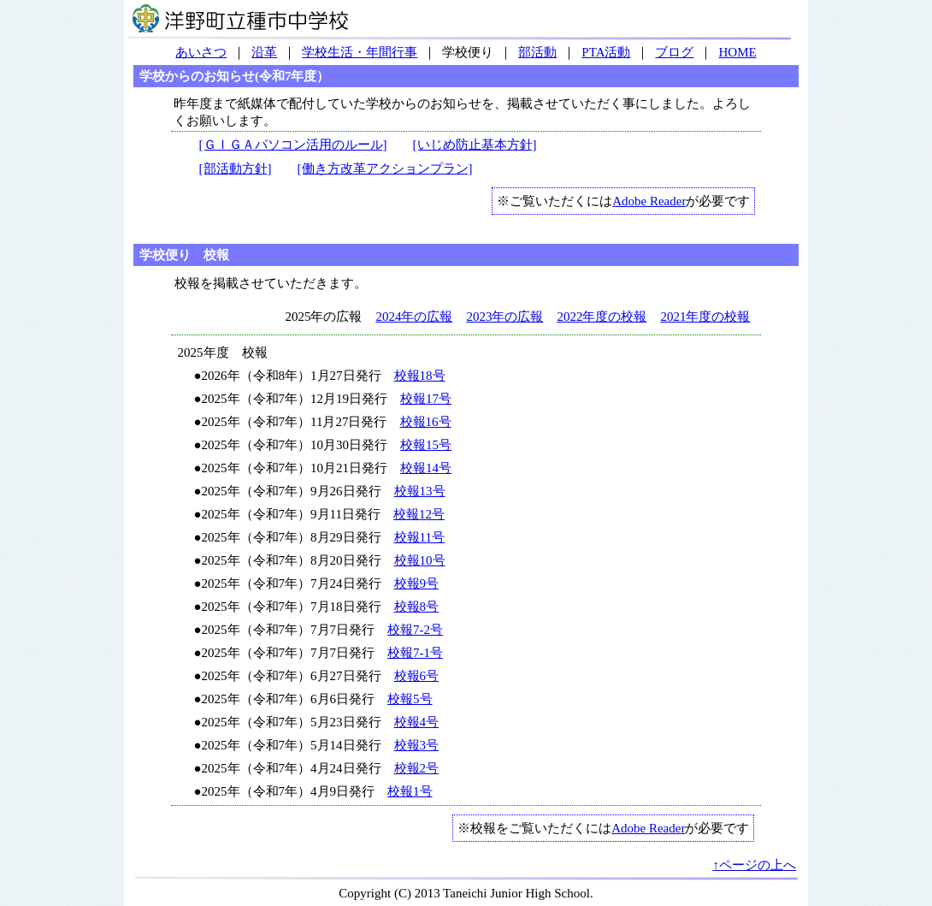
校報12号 (419, 514)
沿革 (264, 52)
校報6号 (416, 676)
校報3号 (416, 745)
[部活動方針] (235, 168)
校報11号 (419, 537)
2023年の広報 (504, 316)
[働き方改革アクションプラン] (385, 168)
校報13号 (419, 491)
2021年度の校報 (705, 316)
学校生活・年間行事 (359, 52)
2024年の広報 (413, 316)
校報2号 (416, 768)
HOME (737, 52)
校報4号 (416, 722)
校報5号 (410, 699)
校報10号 (419, 560)
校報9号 (416, 583)
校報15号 (425, 445)
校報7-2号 (415, 630)
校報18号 (419, 375)
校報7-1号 (415, 653)
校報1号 (410, 791)
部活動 (537, 52)
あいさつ (201, 52)
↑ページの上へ (755, 865)
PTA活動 (605, 52)
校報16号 (425, 422)
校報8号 (416, 606)
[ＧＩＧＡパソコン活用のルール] (293, 144)
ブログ (674, 52)
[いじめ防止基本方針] (475, 144)
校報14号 (425, 468)
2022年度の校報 (601, 316)
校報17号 (425, 399)
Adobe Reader (649, 201)
